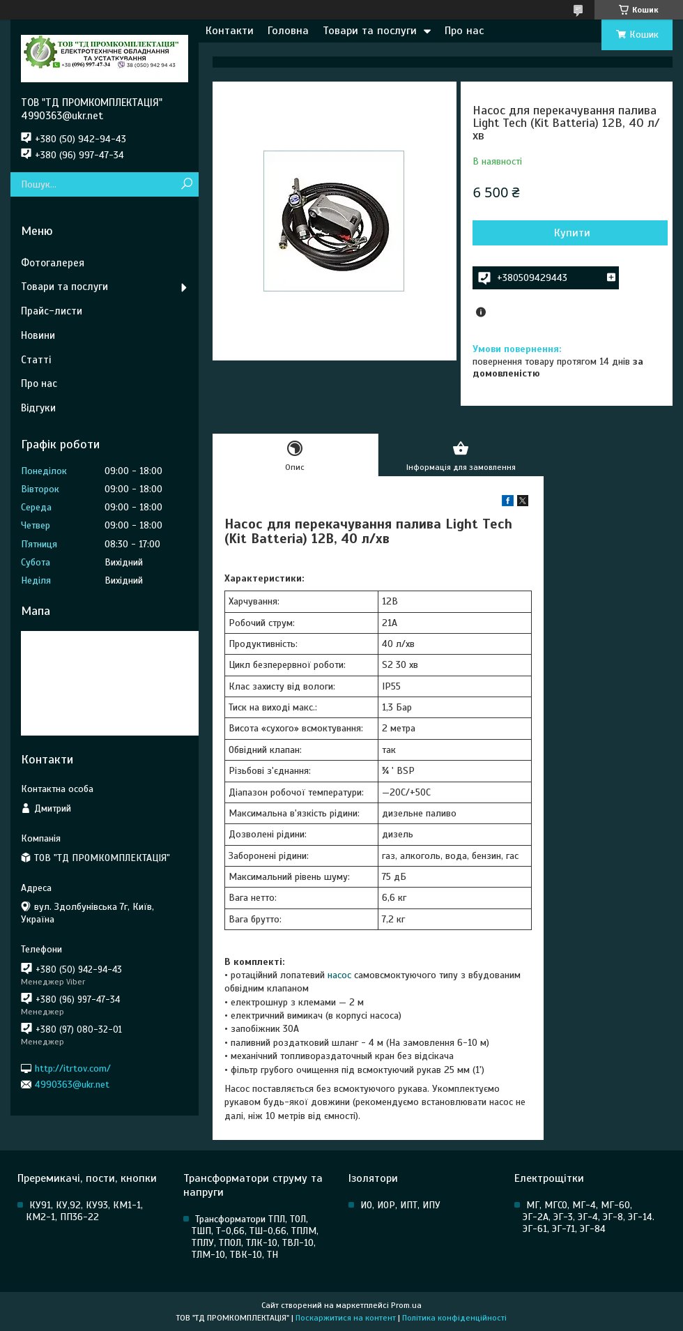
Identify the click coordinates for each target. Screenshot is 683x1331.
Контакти (230, 31)
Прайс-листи (51, 311)
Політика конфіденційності (454, 1318)
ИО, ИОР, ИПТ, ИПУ (400, 1205)
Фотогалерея (52, 263)
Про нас (464, 31)
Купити (572, 233)
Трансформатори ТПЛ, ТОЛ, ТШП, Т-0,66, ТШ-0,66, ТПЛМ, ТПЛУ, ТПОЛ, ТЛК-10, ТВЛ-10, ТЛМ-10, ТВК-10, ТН (255, 1237)
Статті (36, 359)
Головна (288, 31)
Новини (38, 335)
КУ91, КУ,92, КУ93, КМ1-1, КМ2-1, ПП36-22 (84, 1211)
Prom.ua (406, 1305)
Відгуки (38, 408)
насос (339, 975)
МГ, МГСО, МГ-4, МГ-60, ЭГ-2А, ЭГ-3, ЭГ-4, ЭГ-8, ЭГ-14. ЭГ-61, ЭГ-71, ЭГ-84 (588, 1217)
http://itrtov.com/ (73, 1068)
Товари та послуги (370, 31)
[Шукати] (186, 184)
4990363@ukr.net (72, 1084)
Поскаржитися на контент (346, 1318)
